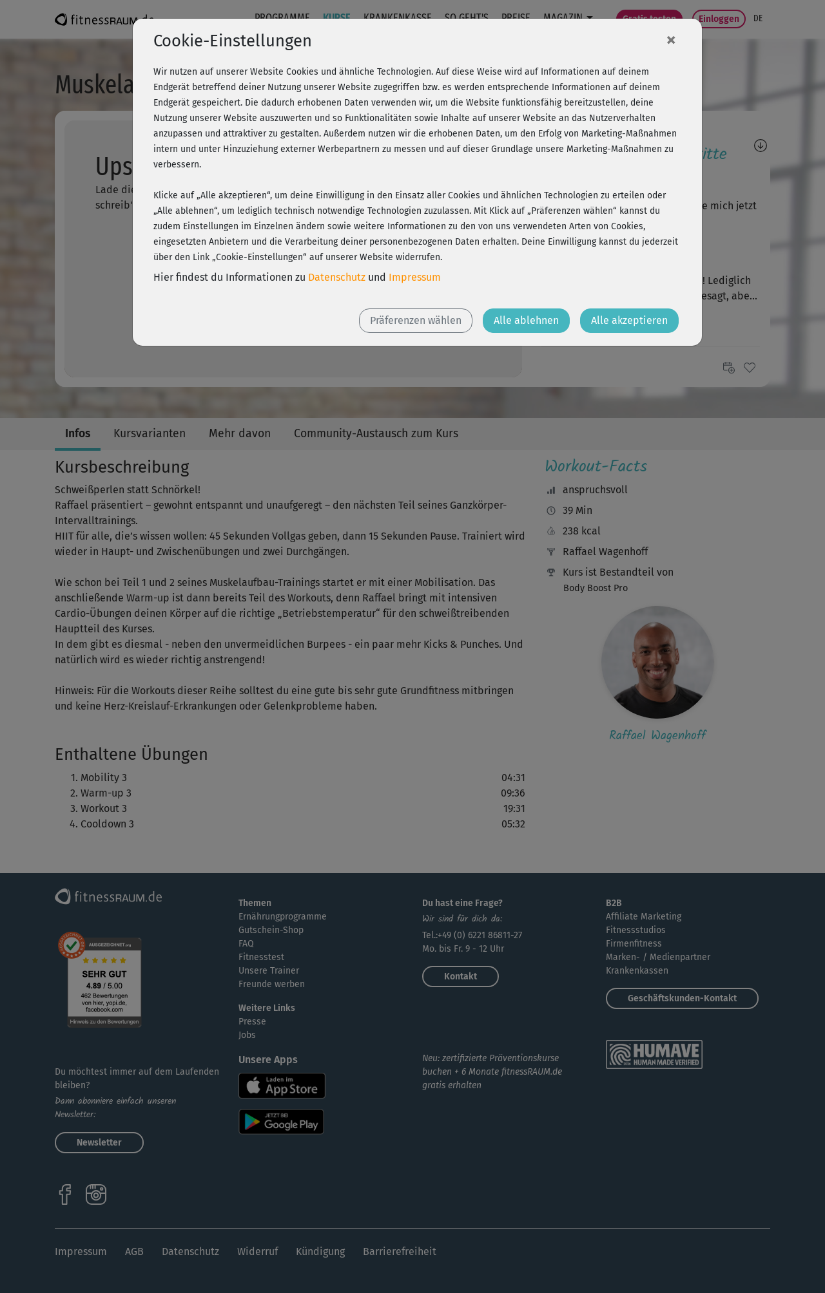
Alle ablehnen (526, 320)
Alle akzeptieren (629, 320)
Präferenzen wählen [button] (415, 320)
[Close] (671, 39)
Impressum (415, 277)
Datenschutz (336, 277)
